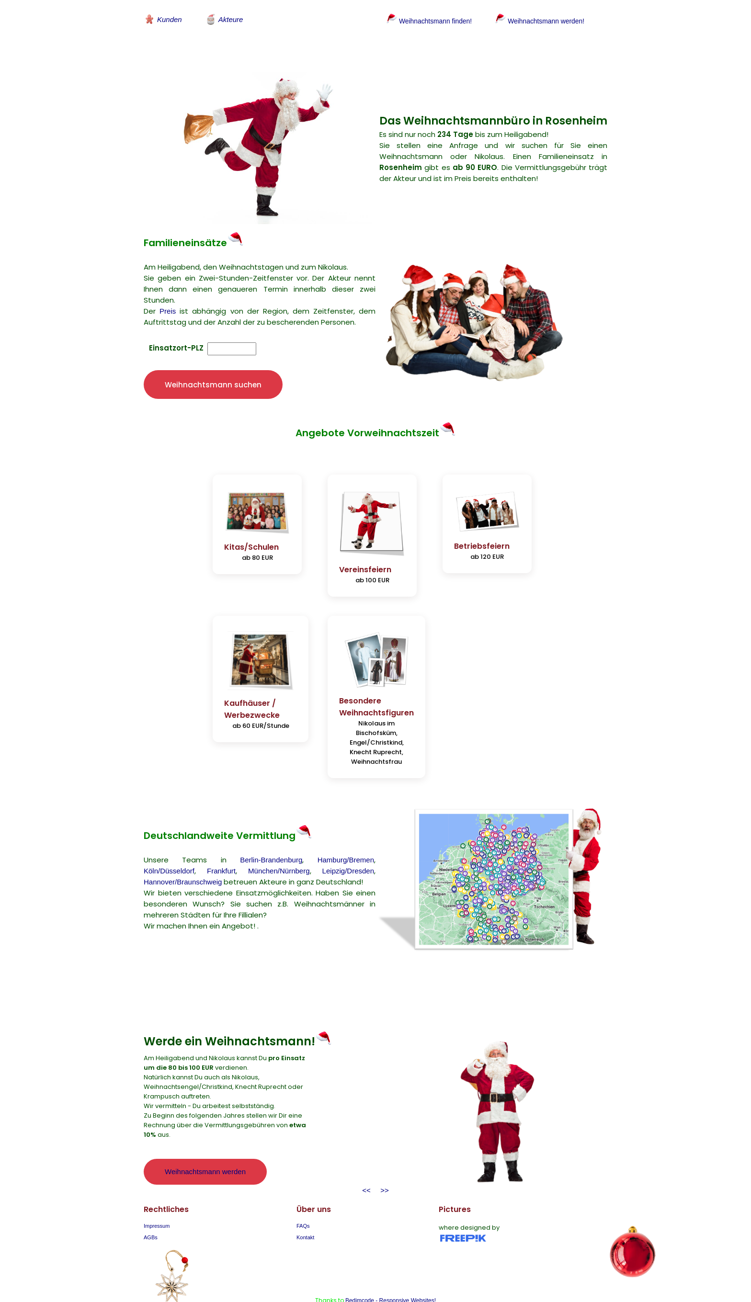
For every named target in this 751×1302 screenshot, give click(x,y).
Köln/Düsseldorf (169, 845)
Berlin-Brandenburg (271, 834)
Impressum (157, 1200)
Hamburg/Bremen (346, 834)
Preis (167, 300)
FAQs (303, 1200)
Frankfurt (221, 845)
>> (382, 1164)
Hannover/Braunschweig (183, 856)
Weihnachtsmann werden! (542, 21)
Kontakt (305, 1211)
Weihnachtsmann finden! (426, 21)
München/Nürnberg (278, 845)
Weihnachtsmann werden (205, 1146)
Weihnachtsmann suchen (213, 374)
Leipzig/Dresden (348, 845)
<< (366, 1164)
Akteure (224, 19)
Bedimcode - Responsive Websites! (390, 1274)
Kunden (163, 19)
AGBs (151, 1211)
